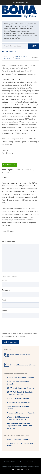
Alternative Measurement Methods (21, 413)
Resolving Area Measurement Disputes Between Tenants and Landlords (19, 426)
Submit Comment (10, 342)
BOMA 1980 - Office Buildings (21, 57)
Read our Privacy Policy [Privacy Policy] (20, 469)
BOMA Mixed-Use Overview (18, 398)
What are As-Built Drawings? (18, 439)
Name (4, 280)
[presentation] (18, 326)
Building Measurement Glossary (23, 365)
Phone (4, 311)
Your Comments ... (9, 242)
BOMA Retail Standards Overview (20, 388)
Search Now (33, 46)
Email (4, 300)
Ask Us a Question (9, 51)
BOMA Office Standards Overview (20, 378)
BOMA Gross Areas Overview (18, 403)
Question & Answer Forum (20, 355)
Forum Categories (6, 57)
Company (6, 290)
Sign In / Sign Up (37, 2)
